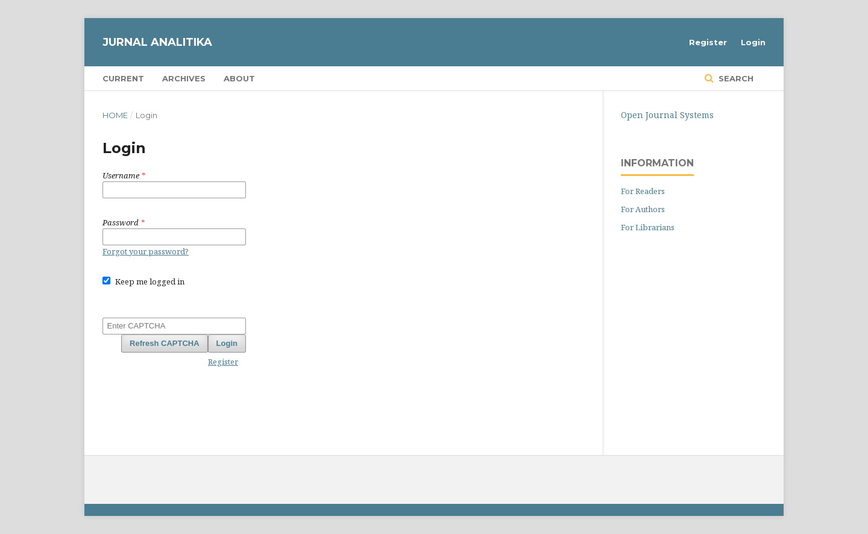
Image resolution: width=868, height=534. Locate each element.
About (239, 78)
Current (123, 78)
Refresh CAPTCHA (165, 343)
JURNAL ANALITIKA (157, 42)
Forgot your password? (145, 251)
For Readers (643, 191)
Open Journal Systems (667, 115)
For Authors (643, 209)
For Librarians (648, 227)
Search (734, 78)
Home (115, 115)
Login (753, 42)
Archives (184, 78)
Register (708, 42)
